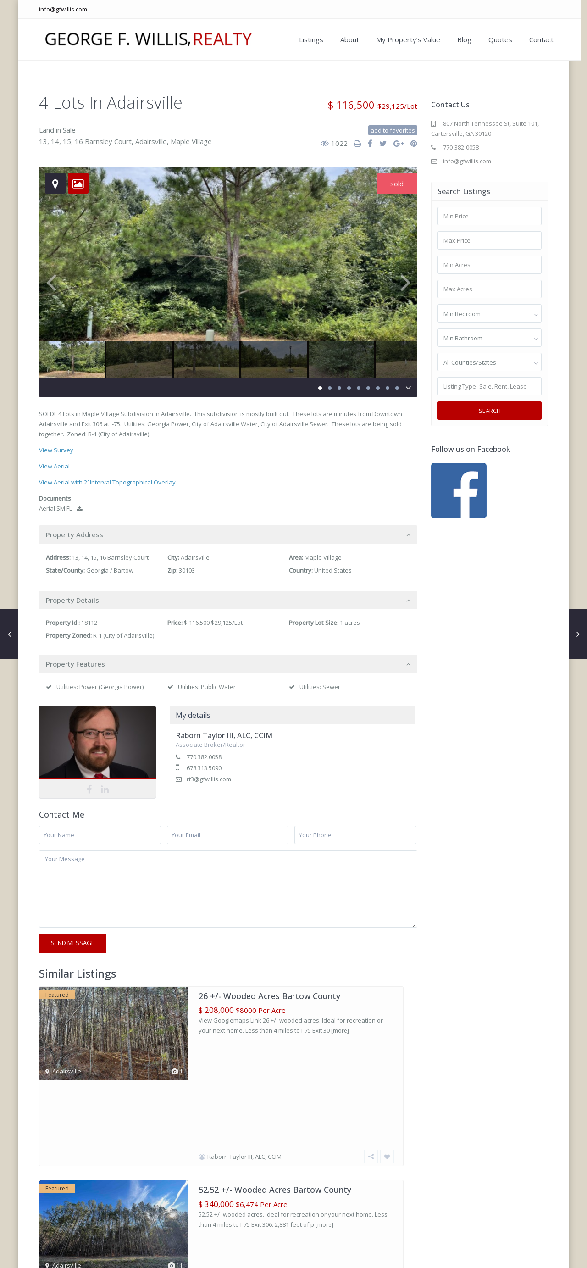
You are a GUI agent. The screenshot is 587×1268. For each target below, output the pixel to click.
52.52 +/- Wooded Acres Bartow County (275, 1103)
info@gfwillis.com (63, 9)
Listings (305, 39)
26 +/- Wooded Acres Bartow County (269, 995)
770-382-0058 (461, 147)
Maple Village (191, 141)
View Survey (56, 450)
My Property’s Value (402, 39)
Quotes (494, 39)
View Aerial (54, 466)
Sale (69, 129)
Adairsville (151, 141)
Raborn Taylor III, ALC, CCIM (224, 735)
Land (46, 129)
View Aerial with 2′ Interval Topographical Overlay (107, 482)
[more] (340, 1030)
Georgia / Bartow (109, 570)
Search (490, 410)
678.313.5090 (204, 768)
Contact (535, 39)
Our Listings (378, 1254)
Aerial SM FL (60, 508)
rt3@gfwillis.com (209, 779)
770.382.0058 (204, 757)
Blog (458, 39)
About (343, 39)
